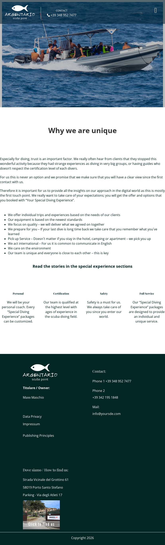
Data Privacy (32, 416)
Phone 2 (98, 390)
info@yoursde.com (106, 414)
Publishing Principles (38, 435)
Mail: (95, 407)
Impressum (31, 424)
